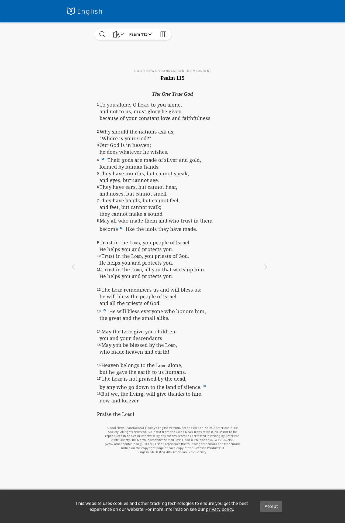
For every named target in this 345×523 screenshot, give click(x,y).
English (90, 11)
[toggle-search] (102, 34)
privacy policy (219, 509)
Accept (271, 506)
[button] (102, 158)
